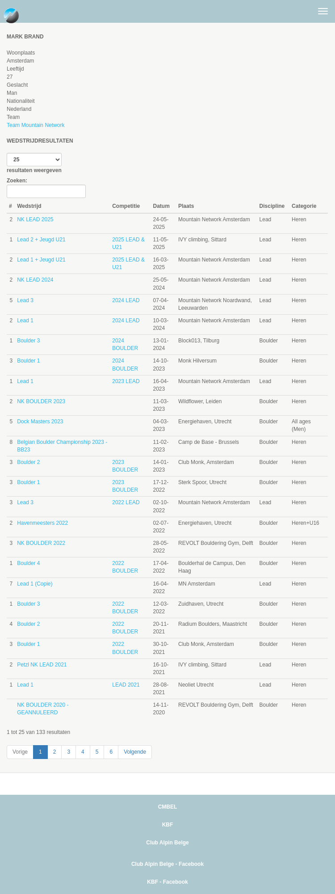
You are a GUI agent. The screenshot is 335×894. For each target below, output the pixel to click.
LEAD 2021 (125, 685)
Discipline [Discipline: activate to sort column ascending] (272, 206)
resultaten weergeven (34, 163)
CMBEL (167, 807)
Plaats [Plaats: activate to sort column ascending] (186, 206)
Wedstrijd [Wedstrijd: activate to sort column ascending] (29, 206)
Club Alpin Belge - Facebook (167, 864)
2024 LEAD (125, 300)
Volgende (135, 752)
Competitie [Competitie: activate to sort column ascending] (126, 206)
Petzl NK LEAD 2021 (42, 665)
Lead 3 (25, 300)
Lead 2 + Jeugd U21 (41, 239)
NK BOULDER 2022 (41, 543)
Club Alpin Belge (167, 842)
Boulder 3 (28, 340)
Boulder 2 (28, 462)
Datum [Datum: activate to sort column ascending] (161, 206)
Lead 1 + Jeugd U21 (41, 260)
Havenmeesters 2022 (42, 523)
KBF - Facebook (167, 882)
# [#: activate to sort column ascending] (10, 206)
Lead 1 (25, 320)
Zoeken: (46, 187)
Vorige (20, 752)
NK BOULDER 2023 (41, 401)
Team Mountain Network (35, 125)
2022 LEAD (125, 502)
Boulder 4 (28, 563)
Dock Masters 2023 (40, 421)
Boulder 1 (28, 361)
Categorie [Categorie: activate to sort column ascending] (304, 206)
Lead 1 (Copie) (34, 584)
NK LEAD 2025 (35, 219)
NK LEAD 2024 (35, 280)
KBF (167, 825)
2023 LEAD (125, 381)
